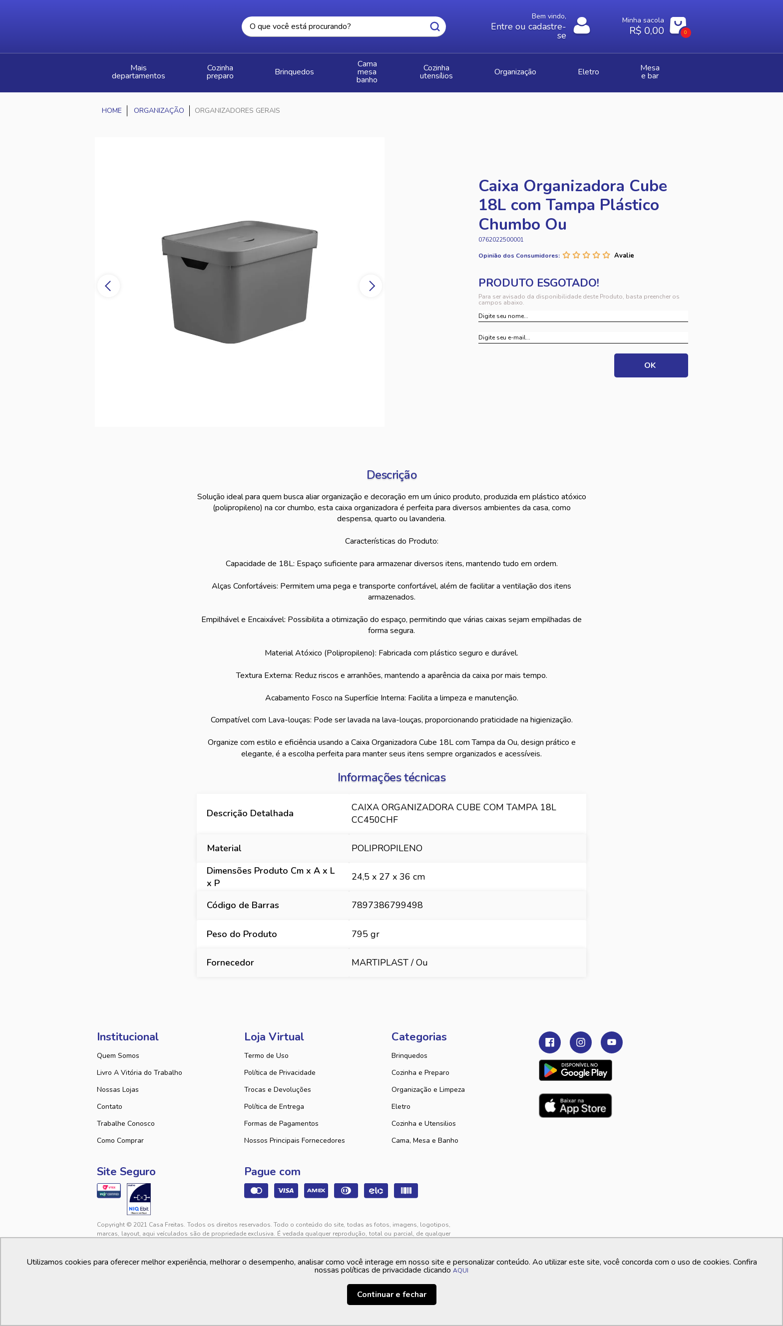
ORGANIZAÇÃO (550, 68)
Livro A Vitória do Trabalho (139, 1063)
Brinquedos (409, 1046)
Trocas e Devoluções (277, 1080)
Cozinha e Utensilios (424, 1114)
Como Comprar (120, 1131)
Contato (109, 1097)
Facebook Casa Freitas (550, 1033)
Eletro (401, 1097)
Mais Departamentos (144, 68)
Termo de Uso (266, 1046)
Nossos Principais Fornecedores (294, 1131)
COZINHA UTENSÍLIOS (472, 68)
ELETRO (605, 68)
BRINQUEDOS (307, 68)
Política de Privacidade (280, 1063)
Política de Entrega (274, 1097)
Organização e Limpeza (428, 1080)
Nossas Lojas (118, 1080)
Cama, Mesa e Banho (425, 1131)
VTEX (594, 1223)
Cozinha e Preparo (420, 1063)
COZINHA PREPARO (235, 68)
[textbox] (343, 26)
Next (382, 277)
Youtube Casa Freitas (612, 1033)
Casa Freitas (152, 23)
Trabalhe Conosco (126, 1114)
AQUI (460, 1271)
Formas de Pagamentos (281, 1114)
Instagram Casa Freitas (581, 1033)
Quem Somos (118, 1046)
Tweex (552, 1223)
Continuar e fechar (391, 1294)
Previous (97, 277)
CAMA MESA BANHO (383, 68)
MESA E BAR (657, 68)
